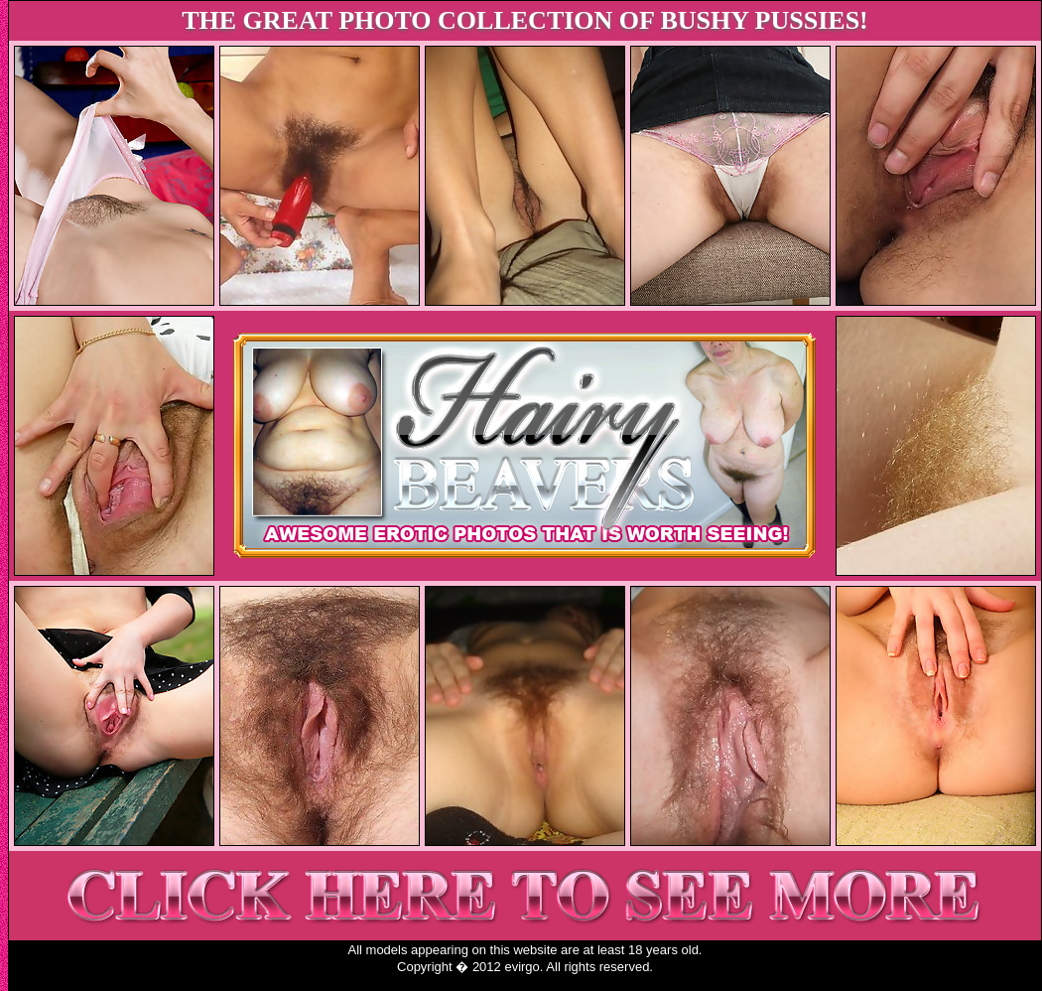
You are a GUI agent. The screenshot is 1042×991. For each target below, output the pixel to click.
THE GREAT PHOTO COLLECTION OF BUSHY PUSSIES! (525, 20)
